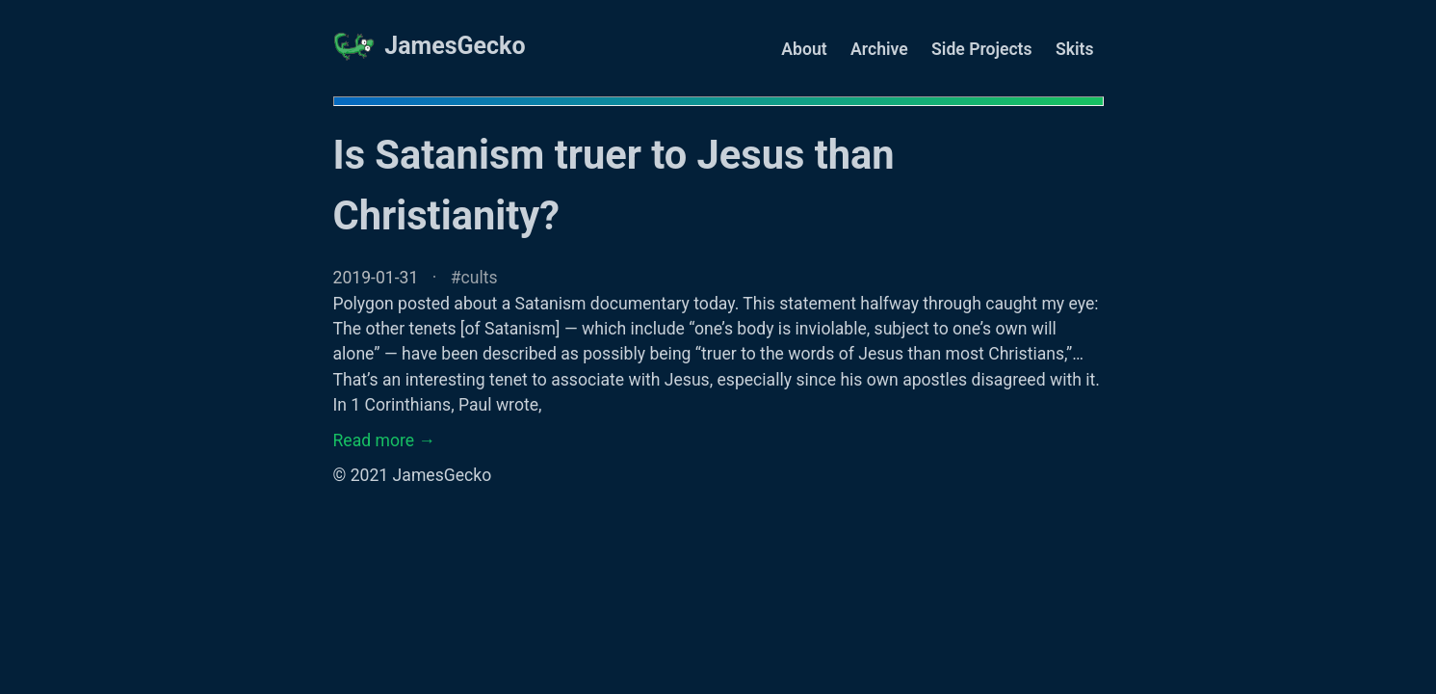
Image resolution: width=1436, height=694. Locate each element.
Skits (1075, 49)
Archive (879, 49)
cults (479, 277)
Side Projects (981, 49)
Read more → (384, 440)
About (803, 49)
